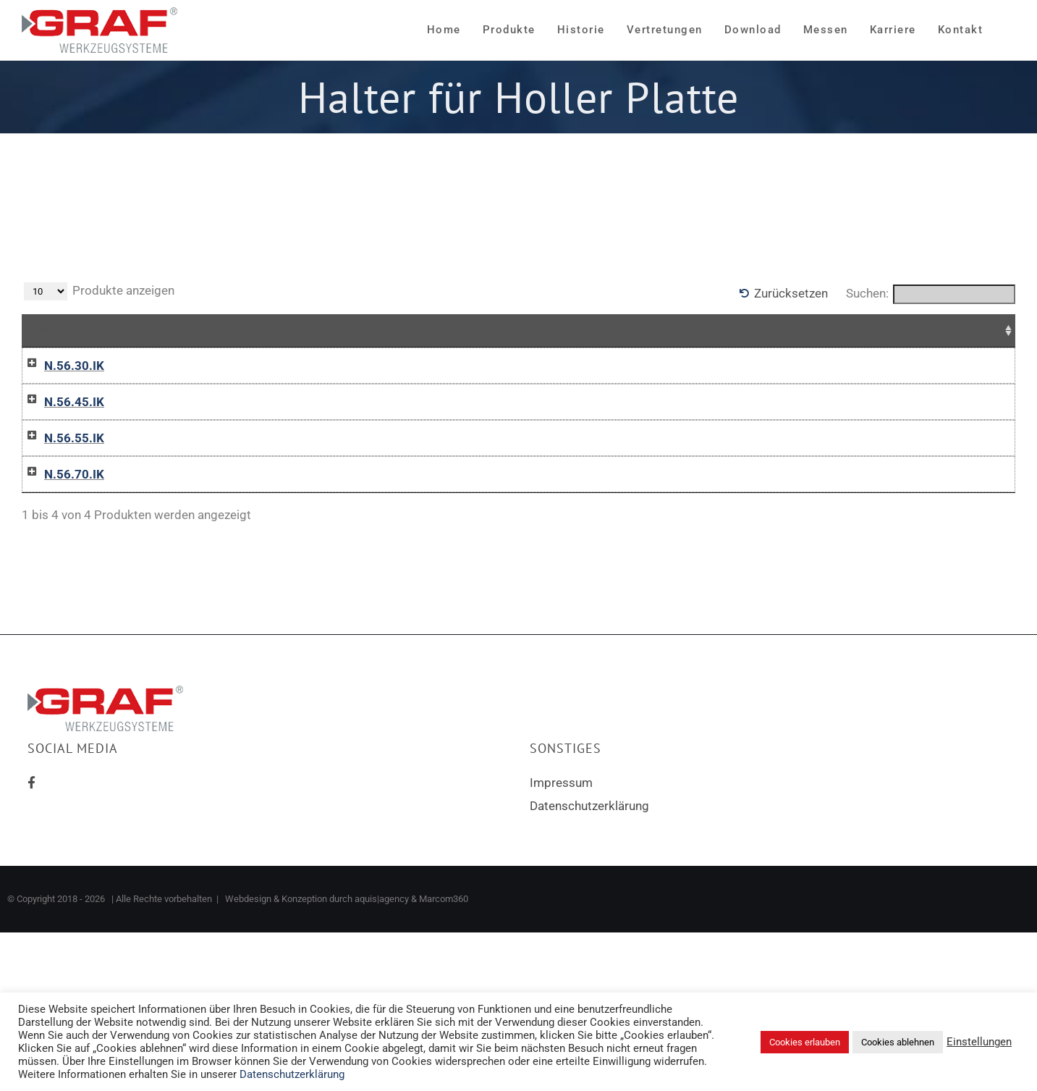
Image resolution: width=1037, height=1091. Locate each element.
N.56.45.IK (60, 435)
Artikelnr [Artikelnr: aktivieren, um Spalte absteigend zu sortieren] (187, 330)
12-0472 (182, 504)
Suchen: (930, 294)
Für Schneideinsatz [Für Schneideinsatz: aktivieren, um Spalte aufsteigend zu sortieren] (395, 330)
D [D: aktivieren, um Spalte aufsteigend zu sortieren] (293, 330)
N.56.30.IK (60, 365)
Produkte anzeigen (99, 291)
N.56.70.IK (60, 574)
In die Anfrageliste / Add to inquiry (684, 394)
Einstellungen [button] (979, 1041)
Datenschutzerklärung (589, 939)
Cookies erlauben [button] (804, 1042)
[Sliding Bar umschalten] (1004, 30)
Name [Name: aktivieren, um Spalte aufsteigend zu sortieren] (50, 330)
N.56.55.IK (60, 504)
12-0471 (182, 435)
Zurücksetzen (791, 293)
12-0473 (182, 574)
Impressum (561, 916)
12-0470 (182, 365)
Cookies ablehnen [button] (897, 1042)
